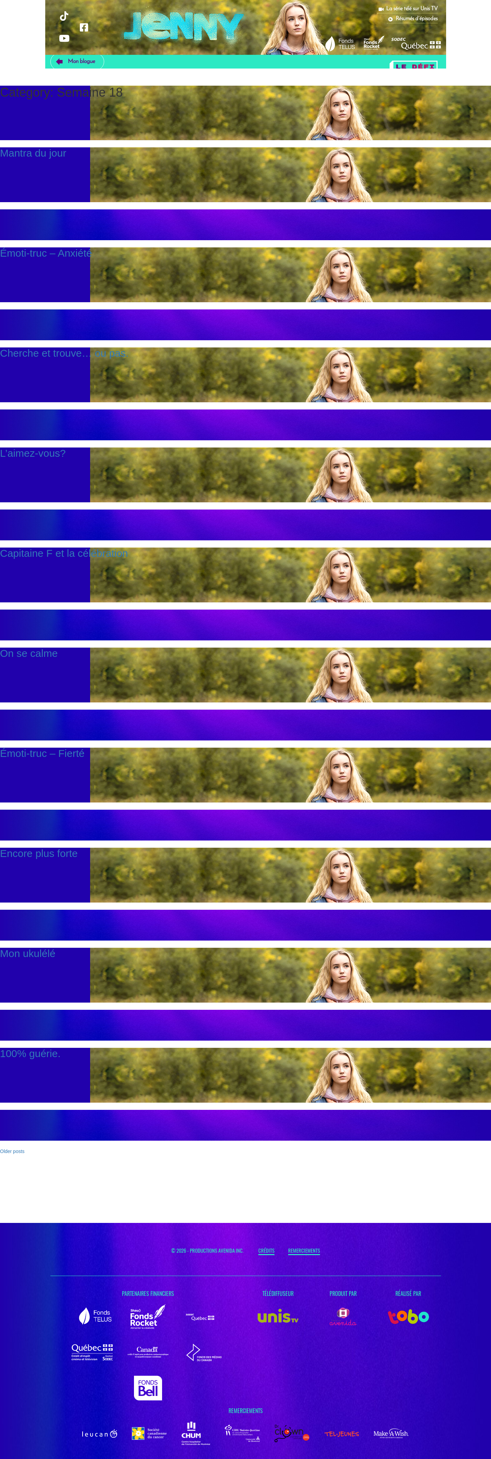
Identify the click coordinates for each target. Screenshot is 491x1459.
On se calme (29, 653)
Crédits (266, 1250)
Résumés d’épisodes (417, 19)
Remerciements (304, 1250)
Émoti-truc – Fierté (42, 753)
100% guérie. (30, 1053)
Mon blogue (81, 61)
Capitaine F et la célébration (64, 553)
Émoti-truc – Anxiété (46, 253)
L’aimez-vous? (33, 453)
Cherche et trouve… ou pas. (64, 353)
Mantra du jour (33, 153)
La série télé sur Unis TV (412, 9)
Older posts (12, 1151)
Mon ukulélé (28, 953)
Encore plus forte (39, 853)
